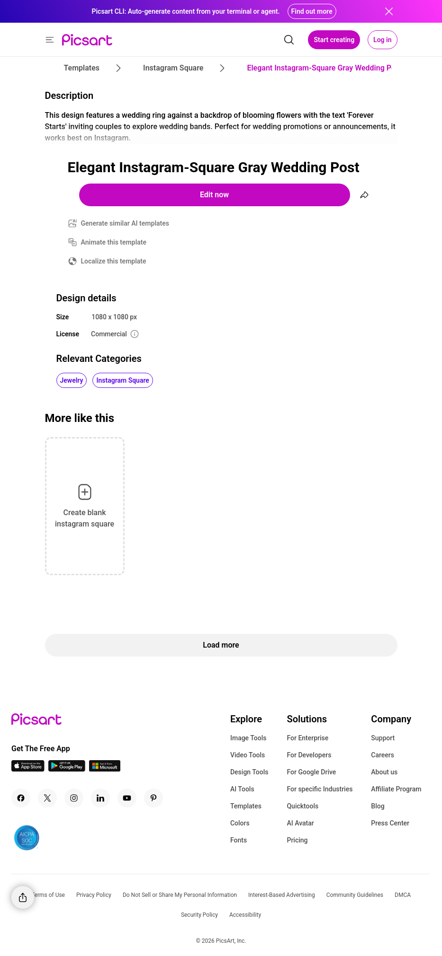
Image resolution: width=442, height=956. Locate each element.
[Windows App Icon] (104, 768)
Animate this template (114, 242)
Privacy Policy (93, 895)
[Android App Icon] (66, 768)
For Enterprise (307, 738)
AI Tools (242, 789)
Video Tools (247, 755)
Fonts (238, 840)
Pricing (297, 840)
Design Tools (249, 772)
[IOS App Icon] (28, 768)
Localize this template (113, 261)
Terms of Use (48, 895)
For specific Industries (319, 789)
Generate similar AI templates (125, 223)
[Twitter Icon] (47, 798)
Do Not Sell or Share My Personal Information (180, 895)
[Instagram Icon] (73, 798)
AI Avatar (300, 823)
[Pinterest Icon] (153, 798)
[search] (289, 39)
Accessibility (245, 915)
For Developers (309, 755)
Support (383, 738)
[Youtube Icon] (126, 798)
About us (384, 772)
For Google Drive (311, 772)
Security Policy (199, 915)
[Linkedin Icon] (100, 798)
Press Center (390, 823)
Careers (382, 755)
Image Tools (248, 738)
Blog (377, 806)
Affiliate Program (396, 789)
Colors (240, 823)
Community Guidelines (354, 895)
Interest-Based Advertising (281, 895)
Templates (246, 806)
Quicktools (302, 806)
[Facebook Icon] (20, 798)
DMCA (403, 895)
